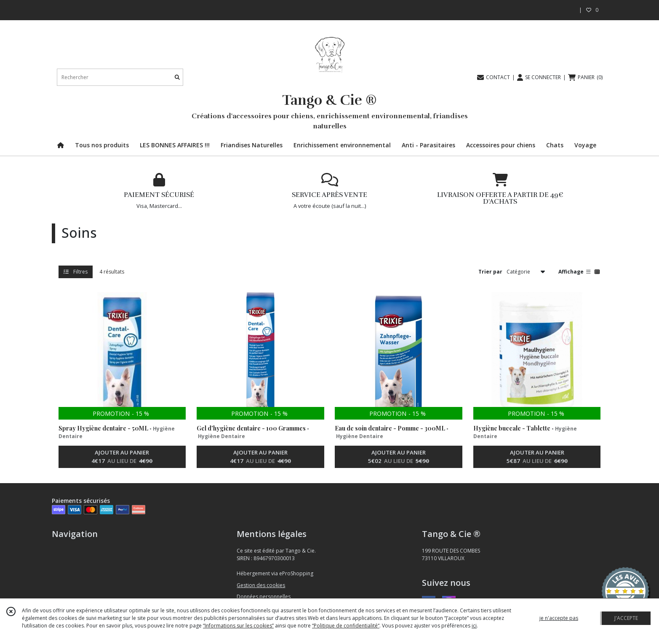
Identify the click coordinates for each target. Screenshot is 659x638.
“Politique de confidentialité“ (345, 625)
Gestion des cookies (261, 585)
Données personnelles (264, 596)
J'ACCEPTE (626, 618)
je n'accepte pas (558, 618)
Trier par (490, 271)
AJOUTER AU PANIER (122, 457)
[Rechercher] (177, 77)
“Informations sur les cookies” (238, 625)
